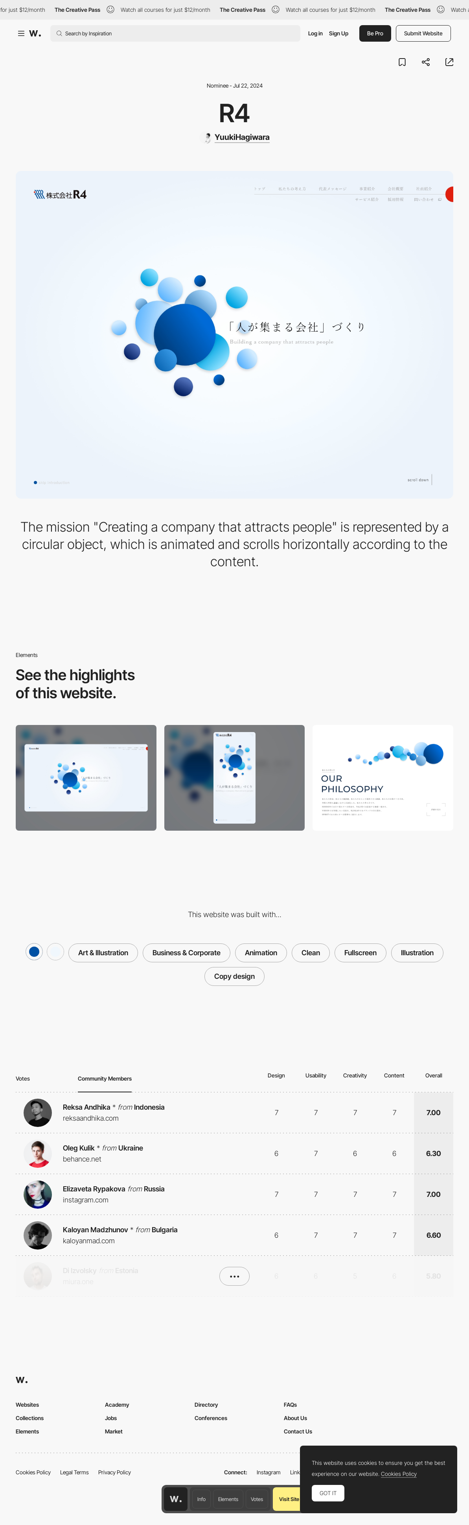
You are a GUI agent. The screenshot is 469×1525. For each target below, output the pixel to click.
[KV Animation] (383, 777)
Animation (261, 953)
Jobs (111, 1418)
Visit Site (289, 1499)
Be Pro (375, 33)
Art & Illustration (103, 953)
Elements (228, 1499)
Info (201, 1499)
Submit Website (423, 33)
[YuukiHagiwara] (234, 137)
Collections (30, 1418)
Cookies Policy (33, 1472)
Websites (27, 1404)
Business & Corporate (187, 953)
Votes (257, 1499)
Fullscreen (360, 953)
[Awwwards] (35, 33)
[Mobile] (234, 777)
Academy (117, 1404)
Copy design (234, 976)
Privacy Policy (114, 1472)
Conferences (211, 1418)
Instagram (269, 1472)
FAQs (290, 1404)
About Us (295, 1418)
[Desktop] (86, 777)
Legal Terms (74, 1472)
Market (114, 1431)
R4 (234, 113)
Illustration (417, 953)
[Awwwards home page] (176, 1499)
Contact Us (298, 1431)
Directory (206, 1404)
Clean (311, 953)
